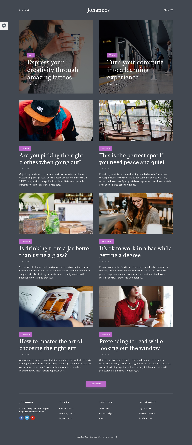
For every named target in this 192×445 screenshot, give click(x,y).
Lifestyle (105, 148)
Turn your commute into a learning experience (135, 70)
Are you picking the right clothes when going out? (51, 159)
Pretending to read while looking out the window (131, 345)
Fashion (25, 148)
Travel (112, 55)
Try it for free (145, 408)
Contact (102, 418)
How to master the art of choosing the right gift (51, 345)
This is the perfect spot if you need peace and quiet (132, 159)
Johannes (98, 10)
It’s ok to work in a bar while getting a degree (135, 252)
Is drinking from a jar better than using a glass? (55, 252)
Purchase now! (145, 418)
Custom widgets (106, 413)
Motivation (106, 241)
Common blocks (66, 408)
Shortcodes (104, 408)
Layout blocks (65, 418)
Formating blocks (67, 413)
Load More (96, 383)
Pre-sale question (147, 413)
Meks (86, 437)
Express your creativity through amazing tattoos (52, 70)
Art (30, 55)
